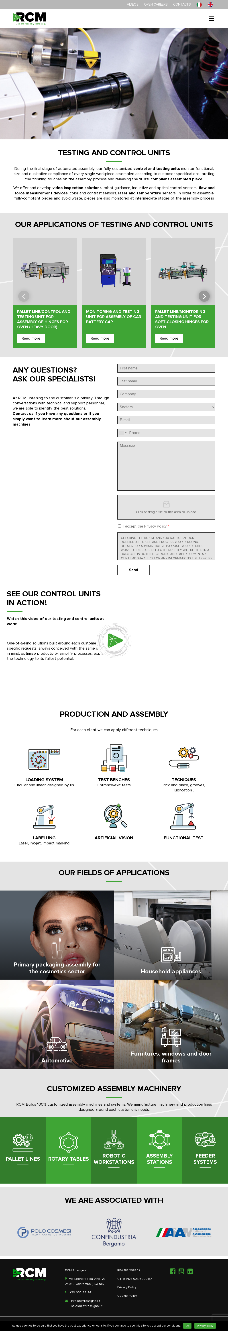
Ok (187, 1325)
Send (133, 570)
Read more (31, 338)
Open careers (156, 4)
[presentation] (23, 296)
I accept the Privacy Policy (146, 526)
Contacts (182, 4)
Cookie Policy (127, 1295)
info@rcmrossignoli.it (85, 1300)
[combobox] (123, 433)
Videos (132, 4)
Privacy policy (205, 1325)
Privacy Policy (126, 1287)
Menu (211, 18)
